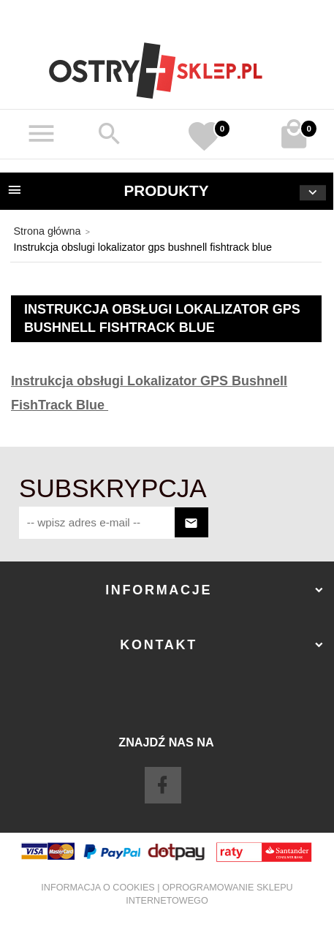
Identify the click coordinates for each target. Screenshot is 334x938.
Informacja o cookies (97, 887)
